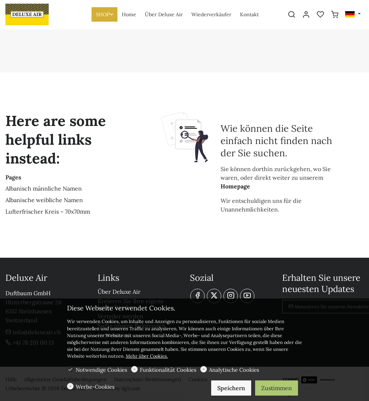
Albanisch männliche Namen (43, 188)
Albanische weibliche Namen (44, 200)
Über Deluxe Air (119, 291)
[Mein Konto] (306, 15)
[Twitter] (214, 296)
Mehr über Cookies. (147, 356)
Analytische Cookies (234, 369)
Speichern (231, 388)
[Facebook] (197, 296)
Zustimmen (276, 388)
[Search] (291, 15)
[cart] (335, 15)
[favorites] (320, 15)
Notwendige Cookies (101, 369)
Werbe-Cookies (95, 386)
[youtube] (247, 296)
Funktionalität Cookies (168, 369)
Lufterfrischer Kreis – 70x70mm (47, 211)
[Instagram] (230, 296)
